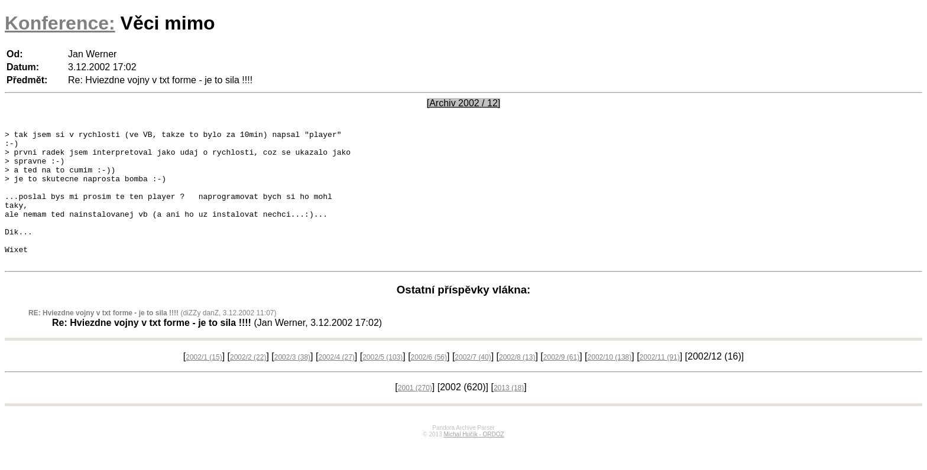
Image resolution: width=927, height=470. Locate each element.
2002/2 (248, 384)
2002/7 (473, 384)
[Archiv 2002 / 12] (464, 103)
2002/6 (429, 384)
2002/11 (660, 384)
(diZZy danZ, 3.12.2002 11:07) (152, 339)
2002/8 (517, 384)
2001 (415, 414)
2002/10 (610, 384)
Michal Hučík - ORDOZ (473, 461)
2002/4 (336, 384)
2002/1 (204, 384)
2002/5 (382, 384)
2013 (509, 414)
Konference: (60, 23)
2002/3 (292, 384)
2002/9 (561, 384)
